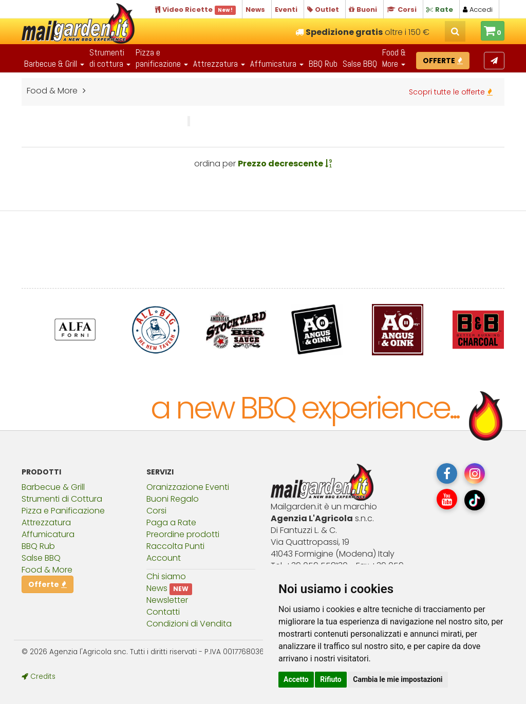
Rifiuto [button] (331, 679)
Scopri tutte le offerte (451, 92)
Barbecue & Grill (53, 487)
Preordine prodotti (182, 534)
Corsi (156, 511)
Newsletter (167, 600)
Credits (38, 676)
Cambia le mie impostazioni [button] (397, 679)
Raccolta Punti (175, 546)
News (156, 588)
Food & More (47, 570)
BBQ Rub (323, 63)
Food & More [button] (394, 58)
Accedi (478, 9)
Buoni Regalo (172, 499)
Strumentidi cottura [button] (109, 58)
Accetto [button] (296, 679)
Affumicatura (48, 534)
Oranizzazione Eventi (187, 487)
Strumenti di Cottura (62, 499)
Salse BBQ (360, 63)
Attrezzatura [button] (219, 63)
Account (163, 558)
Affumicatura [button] (277, 63)
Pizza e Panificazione (63, 511)
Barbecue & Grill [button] (54, 63)
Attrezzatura (46, 522)
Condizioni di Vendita (189, 624)
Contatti (163, 612)
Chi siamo (166, 576)
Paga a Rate (171, 522)
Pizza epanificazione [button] (162, 58)
